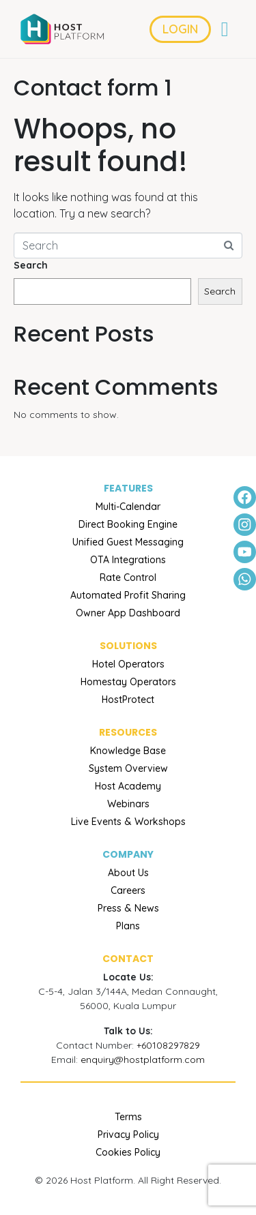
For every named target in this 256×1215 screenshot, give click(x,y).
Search (31, 265)
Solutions (128, 645)
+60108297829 (168, 1045)
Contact (128, 958)
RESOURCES (128, 732)
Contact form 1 (93, 87)
